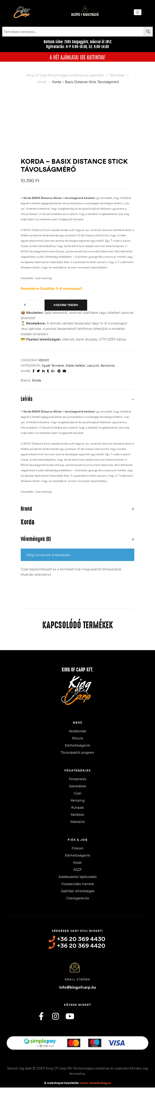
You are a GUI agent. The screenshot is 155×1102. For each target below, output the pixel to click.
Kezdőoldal (77, 731)
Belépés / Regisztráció (85, 14)
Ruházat (77, 807)
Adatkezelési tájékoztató (78, 876)
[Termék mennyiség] (25, 304)
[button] (137, 12)
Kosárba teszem (66, 304)
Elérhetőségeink (77, 745)
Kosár (77, 862)
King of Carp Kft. (77, 670)
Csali (78, 793)
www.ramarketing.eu (95, 1083)
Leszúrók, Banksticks (101, 365)
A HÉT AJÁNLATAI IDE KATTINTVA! (77, 56)
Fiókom (78, 848)
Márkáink (77, 821)
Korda (36, 380)
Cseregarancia (77, 898)
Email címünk (77, 979)
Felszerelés (77, 779)
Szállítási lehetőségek (77, 891)
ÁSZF (77, 869)
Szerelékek (77, 786)
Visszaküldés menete (77, 884)
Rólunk (77, 738)
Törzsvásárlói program (77, 752)
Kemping (78, 800)
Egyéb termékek (53, 365)
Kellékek (77, 814)
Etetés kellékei (75, 365)
